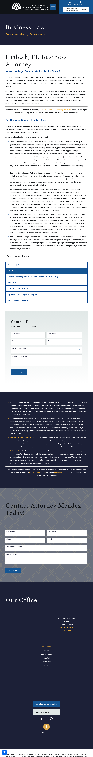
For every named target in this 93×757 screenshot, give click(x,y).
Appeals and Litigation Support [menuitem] (23, 294)
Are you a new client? (19, 348)
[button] (4, 752)
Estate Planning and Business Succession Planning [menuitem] (33, 277)
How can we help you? (20, 356)
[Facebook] (41, 718)
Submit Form (19, 372)
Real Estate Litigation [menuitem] (18, 300)
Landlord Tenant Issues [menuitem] (19, 288)
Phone (14, 341)
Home (46, 651)
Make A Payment (42, 712)
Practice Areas (46, 654)
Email (50, 341)
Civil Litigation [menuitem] (15, 265)
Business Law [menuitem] (14, 271)
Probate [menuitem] (12, 282)
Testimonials (46, 662)
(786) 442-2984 (76, 5)
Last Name (52, 333)
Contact (46, 665)
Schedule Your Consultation (46, 704)
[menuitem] (46, 650)
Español (46, 658)
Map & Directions (67, 627)
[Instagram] (51, 718)
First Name (16, 333)
